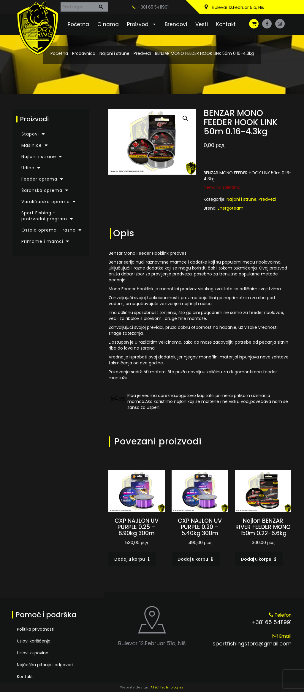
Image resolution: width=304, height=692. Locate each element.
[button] (185, 118)
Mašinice (31, 145)
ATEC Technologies (167, 687)
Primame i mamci (42, 241)
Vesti (201, 24)
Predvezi (142, 53)
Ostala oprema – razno (48, 230)
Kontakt (226, 24)
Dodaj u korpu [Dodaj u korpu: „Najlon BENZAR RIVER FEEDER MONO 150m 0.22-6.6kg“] (256, 559)
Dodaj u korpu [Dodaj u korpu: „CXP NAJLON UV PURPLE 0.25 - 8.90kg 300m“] (129, 559)
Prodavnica (83, 53)
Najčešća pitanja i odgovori (45, 665)
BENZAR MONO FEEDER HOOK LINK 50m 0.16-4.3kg (204, 53)
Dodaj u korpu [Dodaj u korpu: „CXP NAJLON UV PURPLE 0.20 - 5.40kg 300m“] (193, 559)
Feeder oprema (39, 179)
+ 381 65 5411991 (150, 7)
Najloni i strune (114, 53)
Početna (78, 24)
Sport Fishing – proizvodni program (44, 216)
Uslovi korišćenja (33, 641)
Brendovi (176, 24)
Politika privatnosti (35, 629)
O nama (108, 24)
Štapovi (30, 134)
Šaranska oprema (41, 190)
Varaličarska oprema (45, 202)
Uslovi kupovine (32, 653)
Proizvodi (141, 24)
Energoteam (230, 208)
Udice (27, 168)
